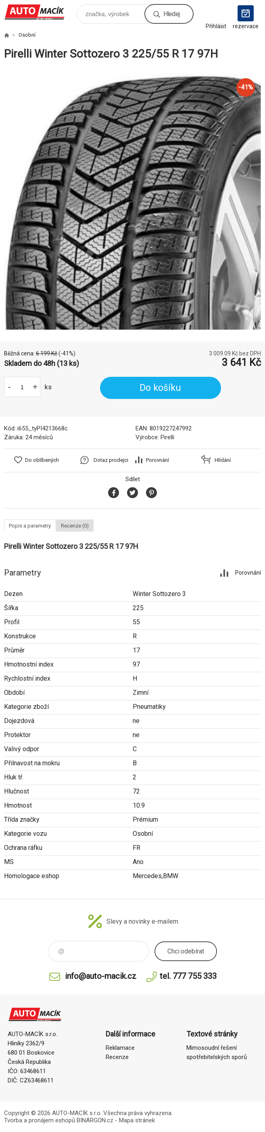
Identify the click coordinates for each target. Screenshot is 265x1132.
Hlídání (223, 460)
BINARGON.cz (95, 1120)
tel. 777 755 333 (188, 976)
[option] (132, 201)
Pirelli (167, 437)
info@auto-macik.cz (100, 976)
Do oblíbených (42, 460)
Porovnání (157, 460)
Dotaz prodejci (111, 460)
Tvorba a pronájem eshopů (39, 1120)
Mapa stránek (137, 1120)
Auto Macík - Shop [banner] (39, 12)
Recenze (117, 1057)
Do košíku (160, 387)
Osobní (27, 35)
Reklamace (120, 1047)
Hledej (171, 14)
